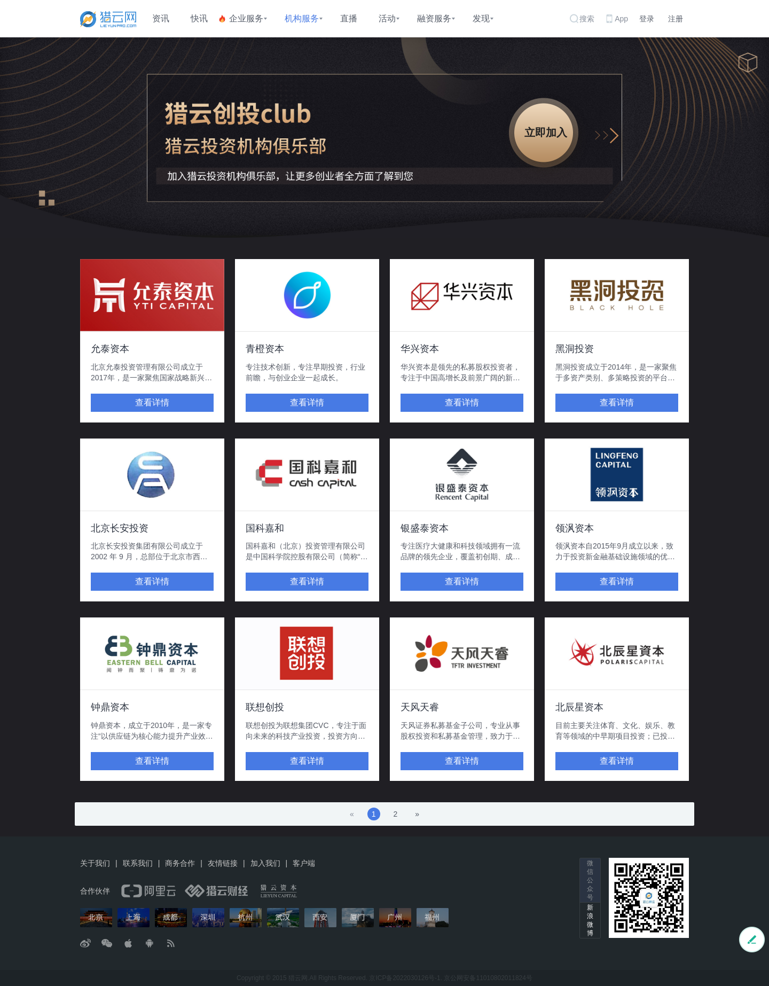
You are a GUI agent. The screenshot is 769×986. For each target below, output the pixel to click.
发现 (481, 18)
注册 (675, 18)
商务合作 (180, 863)
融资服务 (434, 18)
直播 (348, 18)
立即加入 (545, 132)
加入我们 (265, 863)
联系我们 (138, 863)
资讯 (160, 18)
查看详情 (152, 402)
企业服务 (246, 18)
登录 (646, 18)
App (621, 18)
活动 (387, 18)
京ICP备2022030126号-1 (404, 978)
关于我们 (95, 863)
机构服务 (302, 18)
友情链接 (223, 863)
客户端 (304, 863)
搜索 (586, 18)
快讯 (199, 18)
